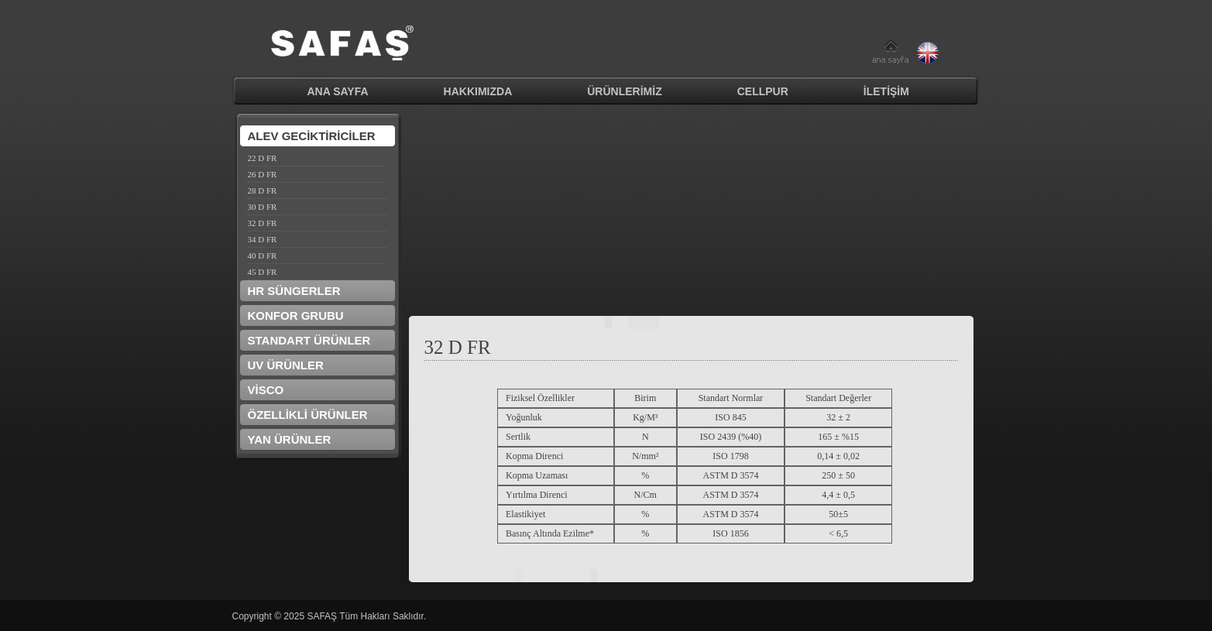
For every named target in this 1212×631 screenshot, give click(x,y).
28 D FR (262, 190)
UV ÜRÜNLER (286, 365)
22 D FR (262, 158)
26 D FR (262, 174)
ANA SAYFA (338, 91)
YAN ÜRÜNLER (289, 439)
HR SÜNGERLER (294, 290)
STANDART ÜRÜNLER (309, 340)
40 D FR (262, 255)
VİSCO (266, 389)
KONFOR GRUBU (296, 315)
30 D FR (262, 206)
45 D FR (262, 271)
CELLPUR (762, 91)
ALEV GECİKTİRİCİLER (312, 135)
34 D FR (262, 239)
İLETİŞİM (886, 91)
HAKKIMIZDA (478, 91)
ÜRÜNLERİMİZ (624, 91)
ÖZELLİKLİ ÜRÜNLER (308, 414)
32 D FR (262, 223)
